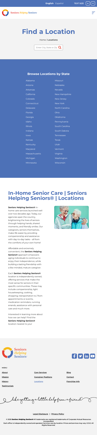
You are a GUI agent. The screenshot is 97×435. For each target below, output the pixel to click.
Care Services (40, 372)
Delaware (30, 108)
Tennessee (60, 135)
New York (59, 103)
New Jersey (60, 99)
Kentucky (31, 144)
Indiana (29, 131)
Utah (57, 144)
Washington (61, 158)
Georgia (30, 117)
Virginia (58, 153)
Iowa (28, 135)
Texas (57, 140)
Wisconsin (60, 163)
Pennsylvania (61, 121)
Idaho (29, 121)
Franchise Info (73, 381)
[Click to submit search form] (59, 47)
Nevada (59, 90)
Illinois (29, 126)
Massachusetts (33, 153)
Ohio (57, 112)
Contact (70, 377)
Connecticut (32, 103)
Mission (5, 377)
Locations (38, 381)
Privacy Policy (57, 414)
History (5, 381)
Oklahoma (60, 117)
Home (43, 40)
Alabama (30, 80)
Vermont (59, 149)
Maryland (30, 149)
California (30, 94)
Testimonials (7, 386)
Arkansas (30, 90)
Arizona (29, 85)
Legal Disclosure (40, 414)
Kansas (29, 140)
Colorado (30, 99)
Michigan (30, 158)
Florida (29, 112)
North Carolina (62, 108)
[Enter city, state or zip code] (48, 47)
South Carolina (62, 126)
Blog (69, 372)
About (5, 372)
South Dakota (62, 131)
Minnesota (31, 163)
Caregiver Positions (43, 377)
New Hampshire (63, 94)
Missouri (59, 80)
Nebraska (59, 85)
